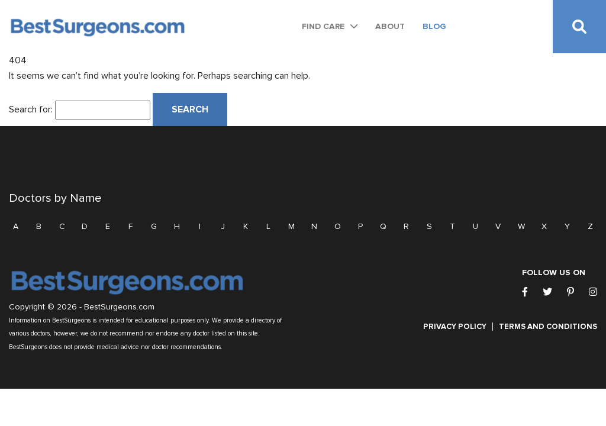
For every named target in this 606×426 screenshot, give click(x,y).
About (390, 26)
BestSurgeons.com (119, 307)
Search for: (31, 109)
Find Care (323, 26)
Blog (434, 26)
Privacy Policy (454, 326)
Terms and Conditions (548, 326)
